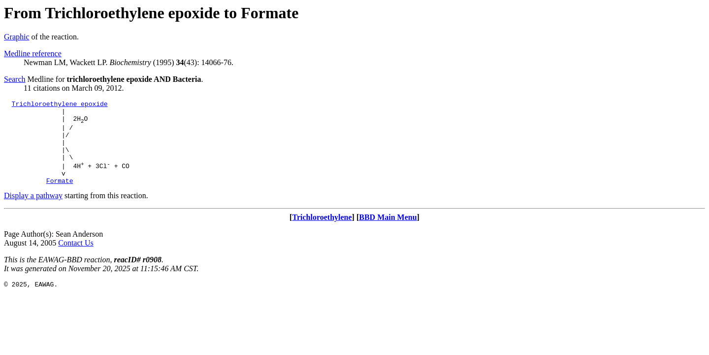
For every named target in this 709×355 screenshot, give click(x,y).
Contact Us (76, 259)
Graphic (17, 37)
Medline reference (33, 53)
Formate (59, 196)
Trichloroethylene (322, 233)
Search (15, 79)
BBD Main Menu (388, 233)
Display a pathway (33, 212)
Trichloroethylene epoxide (60, 105)
